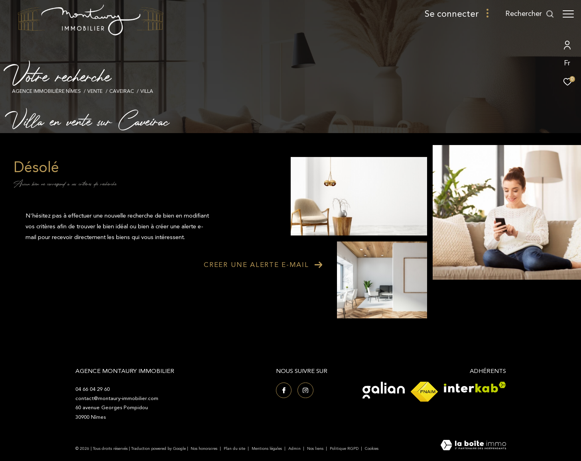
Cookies (371, 449)
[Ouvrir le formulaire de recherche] (529, 14)
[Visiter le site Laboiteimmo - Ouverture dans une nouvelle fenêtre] (473, 446)
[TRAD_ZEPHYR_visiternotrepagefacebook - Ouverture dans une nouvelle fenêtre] (284, 390)
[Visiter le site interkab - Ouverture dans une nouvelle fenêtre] (475, 387)
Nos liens (316, 448)
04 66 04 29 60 (92, 389)
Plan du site (235, 448)
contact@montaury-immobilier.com (116, 398)
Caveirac (121, 91)
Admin (295, 448)
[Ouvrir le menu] (568, 14)
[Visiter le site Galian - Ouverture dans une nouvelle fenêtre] (383, 390)
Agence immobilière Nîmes (46, 91)
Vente (94, 91)
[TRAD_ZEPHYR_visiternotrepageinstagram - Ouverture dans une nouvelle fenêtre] (305, 390)
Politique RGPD (344, 448)
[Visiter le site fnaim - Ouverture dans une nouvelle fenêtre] (424, 392)
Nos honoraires (204, 448)
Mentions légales (267, 448)
